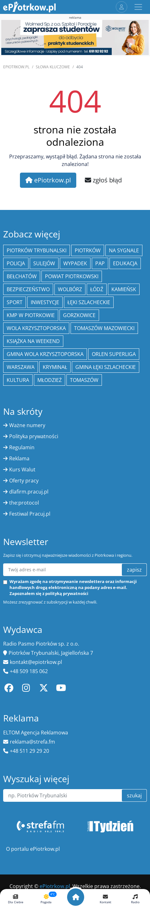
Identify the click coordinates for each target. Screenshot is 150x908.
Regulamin (21, 447)
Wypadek (75, 263)
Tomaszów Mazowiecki (104, 328)
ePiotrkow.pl (16, 67)
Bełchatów (22, 276)
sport (14, 302)
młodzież (49, 380)
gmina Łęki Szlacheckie (105, 367)
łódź (96, 289)
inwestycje (45, 302)
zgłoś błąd (103, 180)
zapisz (134, 569)
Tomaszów (84, 380)
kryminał (55, 367)
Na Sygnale (124, 250)
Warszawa (20, 367)
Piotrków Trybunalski (36, 250)
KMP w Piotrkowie (31, 315)
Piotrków (88, 250)
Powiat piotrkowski (71, 276)
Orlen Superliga (114, 354)
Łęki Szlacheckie (88, 302)
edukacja (125, 263)
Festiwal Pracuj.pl (29, 513)
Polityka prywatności (33, 436)
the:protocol (24, 502)
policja (16, 263)
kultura (18, 380)
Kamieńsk (123, 289)
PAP (100, 263)
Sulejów (44, 263)
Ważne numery (27, 425)
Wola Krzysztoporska (36, 328)
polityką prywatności (66, 593)
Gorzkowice (79, 315)
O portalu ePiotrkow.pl (33, 848)
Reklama (19, 458)
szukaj (134, 795)
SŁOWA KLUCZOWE (53, 67)
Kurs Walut (22, 469)
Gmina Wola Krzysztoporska (45, 354)
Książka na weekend (33, 341)
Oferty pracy (24, 480)
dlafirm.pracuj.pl (28, 491)
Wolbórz (70, 289)
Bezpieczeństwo (28, 289)
